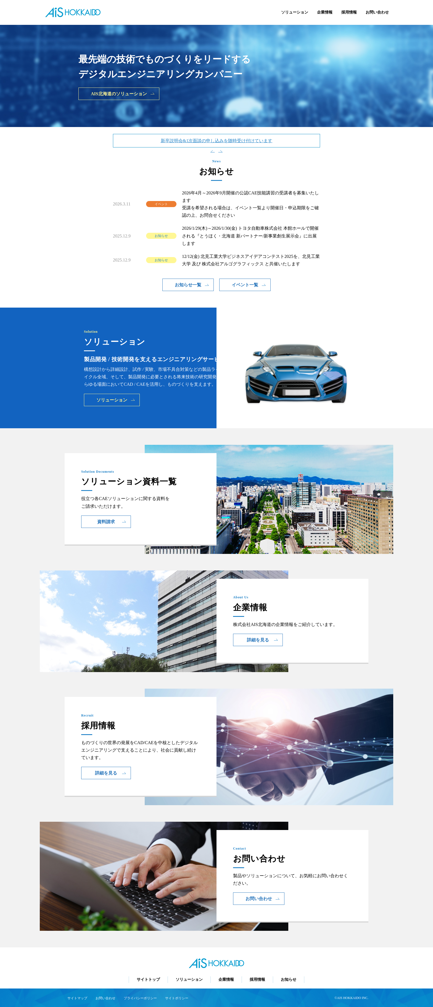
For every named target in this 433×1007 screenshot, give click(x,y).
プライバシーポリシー (140, 998)
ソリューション (294, 12)
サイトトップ (148, 979)
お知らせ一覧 (192, 284)
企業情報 (324, 12)
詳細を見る (262, 640)
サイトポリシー (176, 998)
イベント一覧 (249, 284)
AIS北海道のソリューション (123, 93)
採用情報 (349, 12)
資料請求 (111, 521)
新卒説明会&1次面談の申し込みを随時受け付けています (216, 140)
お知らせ (288, 979)
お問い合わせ (377, 12)
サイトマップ (77, 998)
